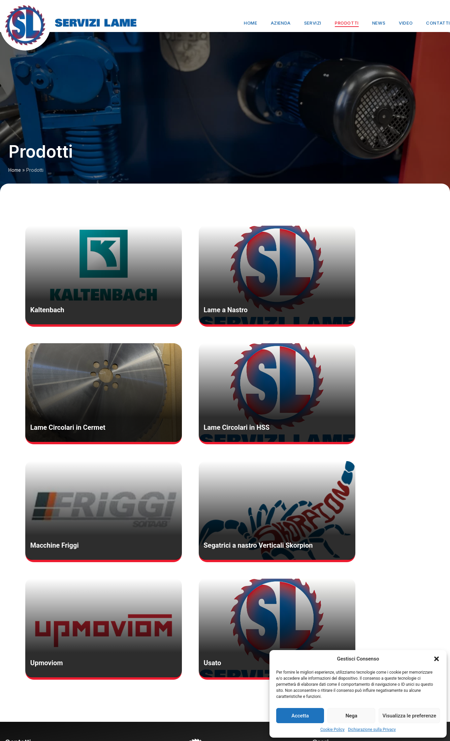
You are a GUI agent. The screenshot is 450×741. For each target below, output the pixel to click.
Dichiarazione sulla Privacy (372, 729)
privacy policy (19, 715)
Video (406, 23)
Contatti (438, 23)
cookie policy (19, 707)
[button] (436, 658)
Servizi (312, 23)
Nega (351, 716)
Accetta (300, 716)
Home (250, 23)
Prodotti (347, 23)
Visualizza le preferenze (409, 716)
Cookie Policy (332, 729)
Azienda (281, 23)
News (378, 23)
